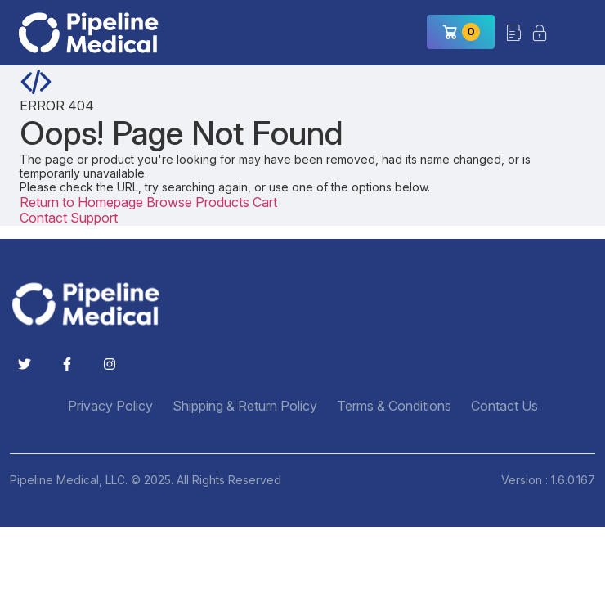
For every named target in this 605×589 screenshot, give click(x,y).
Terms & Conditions (394, 406)
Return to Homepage (83, 202)
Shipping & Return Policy (245, 406)
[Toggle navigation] (576, 32)
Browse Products (199, 202)
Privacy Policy (110, 406)
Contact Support (69, 217)
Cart (265, 202)
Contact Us (504, 406)
